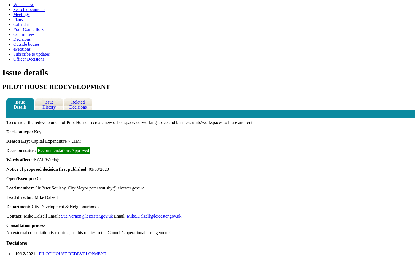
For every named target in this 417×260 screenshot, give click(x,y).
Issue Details (20, 104)
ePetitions (22, 49)
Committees (23, 34)
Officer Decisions (28, 59)
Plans (18, 19)
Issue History (49, 104)
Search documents (29, 9)
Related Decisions (78, 104)
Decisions (22, 39)
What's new (23, 4)
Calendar (21, 24)
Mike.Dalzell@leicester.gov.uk (154, 216)
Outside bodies (26, 44)
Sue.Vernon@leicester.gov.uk (87, 216)
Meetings (21, 14)
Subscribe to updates (31, 54)
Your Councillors (28, 29)
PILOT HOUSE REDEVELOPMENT (72, 253)
